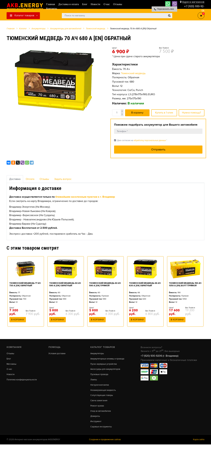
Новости (11, 375)
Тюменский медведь (133, 73)
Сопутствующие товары (103, 400)
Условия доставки (58, 353)
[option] (55, 79)
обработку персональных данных (150, 140)
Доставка (14, 179)
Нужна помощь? (191, 112)
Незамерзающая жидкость (104, 395)
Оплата (30, 179)
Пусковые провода (100, 378)
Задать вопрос (63, 179)
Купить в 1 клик (164, 112)
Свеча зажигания (99, 406)
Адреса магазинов (193, 2)
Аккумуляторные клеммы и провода (105, 360)
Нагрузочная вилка (100, 389)
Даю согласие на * (140, 140)
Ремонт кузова (98, 411)
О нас (10, 370)
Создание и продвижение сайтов (105, 447)
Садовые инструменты (102, 433)
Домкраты (95, 422)
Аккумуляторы (98, 353)
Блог (9, 359)
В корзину (137, 112)
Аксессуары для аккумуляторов (107, 372)
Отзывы (44, 179)
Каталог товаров (22, 15)
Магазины (12, 364)
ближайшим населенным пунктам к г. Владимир (85, 196)
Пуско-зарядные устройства (105, 367)
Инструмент (96, 428)
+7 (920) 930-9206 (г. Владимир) (159, 355)
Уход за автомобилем (101, 417)
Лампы (94, 383)
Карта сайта (198, 447)
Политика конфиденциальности (24, 381)
